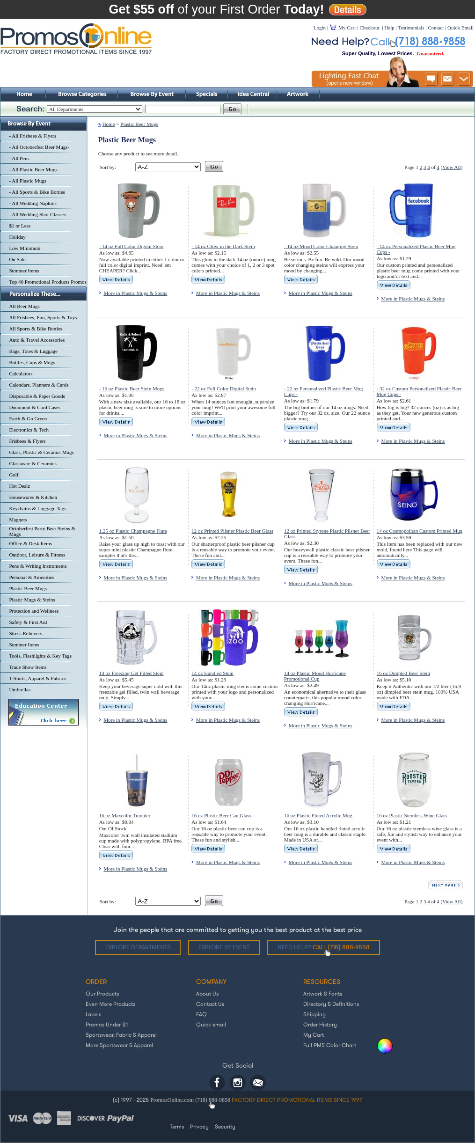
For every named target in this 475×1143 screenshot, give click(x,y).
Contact (436, 27)
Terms (177, 1126)
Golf (13, 474)
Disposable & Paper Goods (37, 396)
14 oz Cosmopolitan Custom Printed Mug (420, 531)
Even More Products (110, 1003)
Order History (320, 1024)
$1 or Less (19, 225)
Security (225, 1126)
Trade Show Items (27, 667)
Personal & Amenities (31, 577)
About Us (207, 993)
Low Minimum (24, 248)
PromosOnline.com (172, 1100)
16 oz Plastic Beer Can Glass (221, 815)
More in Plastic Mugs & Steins (135, 293)
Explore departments (137, 947)
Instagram (238, 1083)
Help (389, 27)
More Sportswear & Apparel (119, 1044)
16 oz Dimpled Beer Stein (403, 673)
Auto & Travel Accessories (37, 340)
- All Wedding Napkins (32, 203)
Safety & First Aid (28, 622)
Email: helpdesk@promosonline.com (258, 1083)
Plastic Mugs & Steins (32, 599)
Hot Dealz (19, 486)
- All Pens (19, 158)
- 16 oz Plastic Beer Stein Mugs (131, 388)
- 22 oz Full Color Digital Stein (223, 388)
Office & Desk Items (30, 543)
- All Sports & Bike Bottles (37, 192)
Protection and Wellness (33, 611)
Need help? (324, 947)
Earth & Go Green (28, 418)
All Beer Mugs (24, 306)
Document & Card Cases (34, 407)
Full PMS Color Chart (329, 1044)
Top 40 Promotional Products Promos (47, 282)
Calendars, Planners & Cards (38, 385)
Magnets (18, 519)
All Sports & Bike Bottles (35, 328)
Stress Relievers (25, 633)
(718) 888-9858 (212, 1100)
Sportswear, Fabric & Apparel (121, 1034)
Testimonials (411, 27)
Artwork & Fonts (322, 993)
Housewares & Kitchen (33, 497)
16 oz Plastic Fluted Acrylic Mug (318, 815)
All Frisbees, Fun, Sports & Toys (43, 317)
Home (108, 124)
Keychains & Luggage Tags (37, 508)
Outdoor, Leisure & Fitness (37, 554)
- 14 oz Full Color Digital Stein (131, 246)
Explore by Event (223, 947)
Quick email (211, 1024)
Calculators (20, 373)
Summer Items (24, 270)
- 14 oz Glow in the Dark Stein (223, 246)
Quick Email (460, 27)
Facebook (217, 1083)
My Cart (313, 1034)
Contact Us (210, 1003)
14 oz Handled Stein (212, 673)
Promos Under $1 (107, 1024)
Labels (93, 1014)
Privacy (199, 1126)
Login (320, 27)
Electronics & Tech (29, 429)
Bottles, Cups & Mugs (32, 362)
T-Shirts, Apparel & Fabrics (37, 678)
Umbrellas (19, 689)
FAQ (201, 1014)
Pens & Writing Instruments (37, 566)
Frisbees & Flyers (27, 441)
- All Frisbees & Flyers (32, 136)
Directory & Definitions (331, 1003)
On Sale (17, 259)
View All (451, 167)
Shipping (314, 1014)
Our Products (102, 993)
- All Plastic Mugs (27, 180)
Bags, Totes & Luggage (33, 351)
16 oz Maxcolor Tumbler (125, 815)
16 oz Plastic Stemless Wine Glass (412, 815)
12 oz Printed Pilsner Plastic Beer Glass (232, 531)
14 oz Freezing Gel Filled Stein (131, 673)
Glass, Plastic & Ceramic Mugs (41, 452)
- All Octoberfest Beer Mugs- (39, 147)
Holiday (17, 237)
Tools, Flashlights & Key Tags (40, 656)
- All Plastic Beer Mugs (33, 169)
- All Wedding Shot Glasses (37, 214)
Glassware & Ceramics (32, 463)
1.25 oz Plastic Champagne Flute (133, 531)
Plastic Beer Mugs (28, 588)
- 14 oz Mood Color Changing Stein (321, 246)
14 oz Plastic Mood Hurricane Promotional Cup (315, 675)
